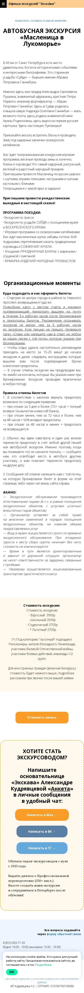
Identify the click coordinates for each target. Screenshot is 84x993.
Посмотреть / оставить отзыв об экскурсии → (42, 21)
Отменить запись (42, 717)
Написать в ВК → (42, 831)
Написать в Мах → (42, 815)
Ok (11, 972)
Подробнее (43, 964)
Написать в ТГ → (42, 848)
